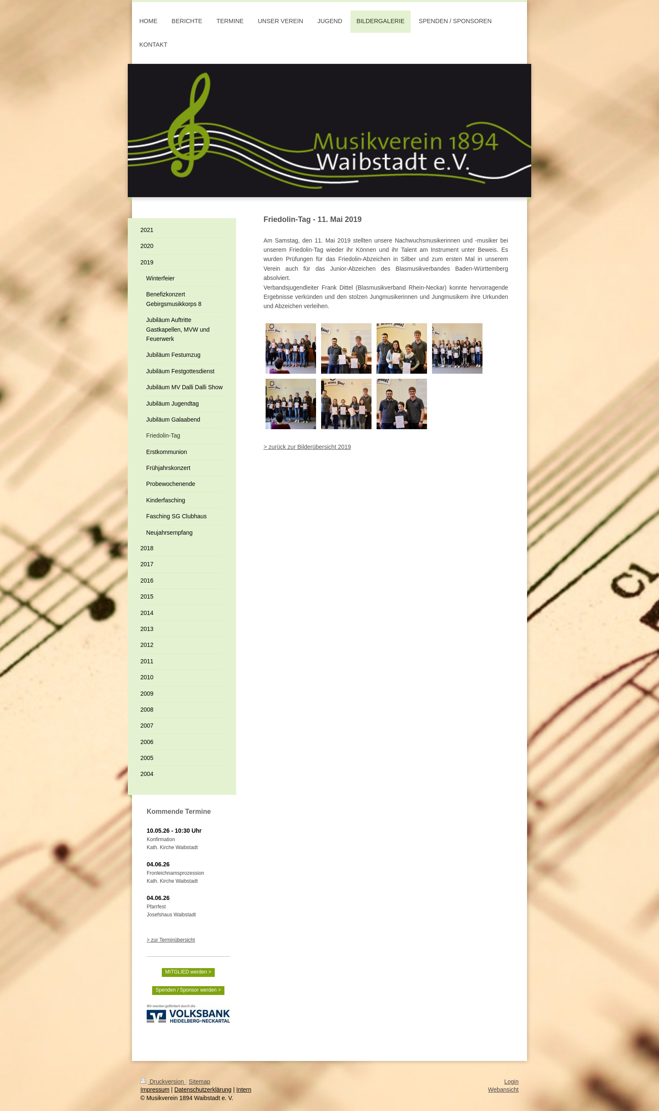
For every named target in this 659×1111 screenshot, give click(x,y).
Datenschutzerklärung (203, 1089)
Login (511, 1081)
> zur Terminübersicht (171, 940)
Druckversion (162, 1081)
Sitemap (199, 1081)
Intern (243, 1089)
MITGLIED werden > (188, 972)
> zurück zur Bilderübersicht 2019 (307, 446)
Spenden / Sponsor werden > (188, 990)
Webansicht (503, 1089)
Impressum (154, 1089)
